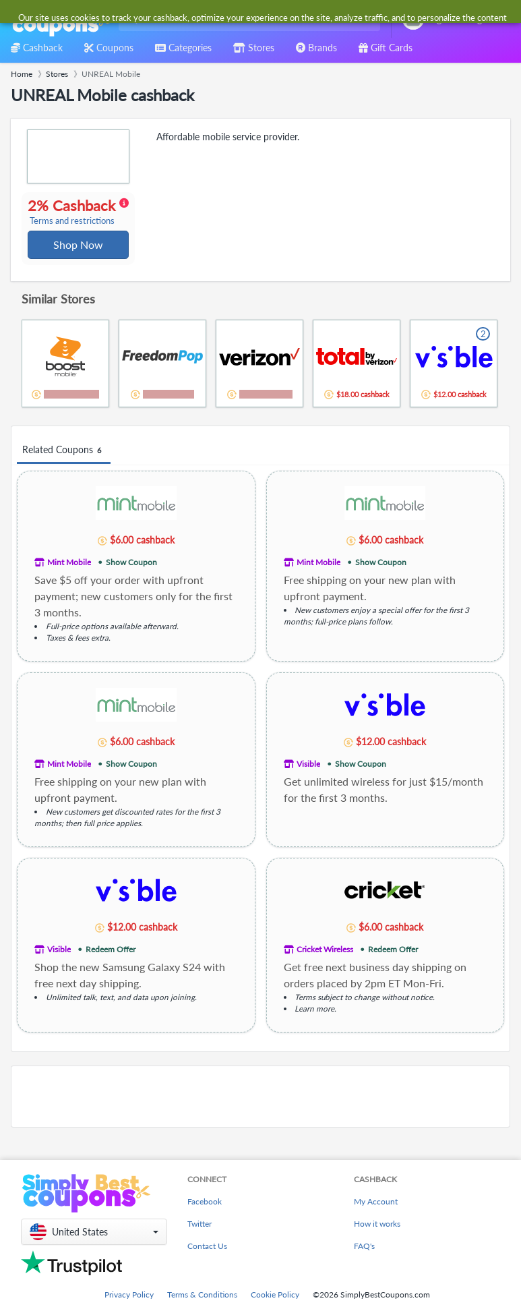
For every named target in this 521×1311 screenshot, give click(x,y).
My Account (376, 1212)
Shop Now (79, 260)
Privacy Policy (129, 1305)
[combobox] (247, 19)
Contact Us (207, 1257)
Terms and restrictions (72, 236)
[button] (94, 1242)
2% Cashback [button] (76, 220)
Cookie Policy (275, 1305)
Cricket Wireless (325, 965)
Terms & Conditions (202, 1305)
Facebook (204, 1212)
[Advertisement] (260, 1112)
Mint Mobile (69, 578)
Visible (308, 780)
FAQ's (364, 1257)
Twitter (199, 1234)
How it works (377, 1234)
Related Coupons (63, 467)
